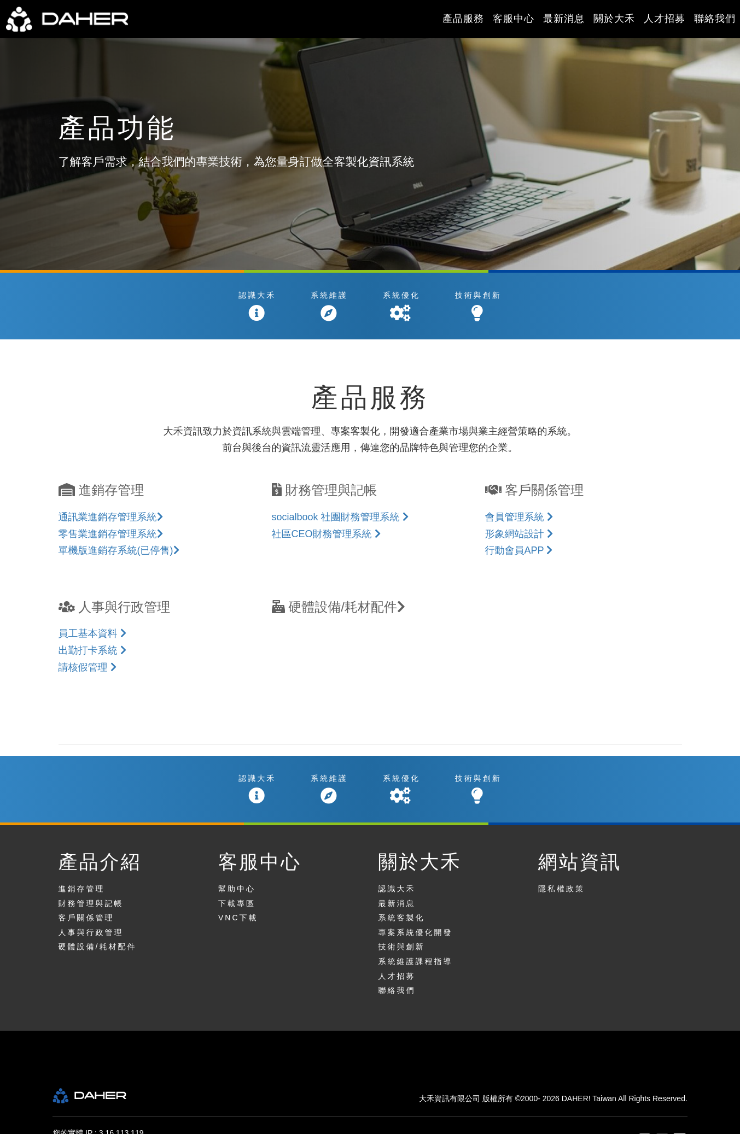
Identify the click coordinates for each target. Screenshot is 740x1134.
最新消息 (564, 19)
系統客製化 (401, 917)
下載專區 (236, 903)
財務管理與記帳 (91, 903)
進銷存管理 (82, 888)
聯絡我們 (715, 19)
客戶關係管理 (86, 917)
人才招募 (664, 19)
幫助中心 (236, 888)
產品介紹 (100, 861)
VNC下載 (238, 917)
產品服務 (463, 19)
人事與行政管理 (91, 932)
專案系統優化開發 (415, 932)
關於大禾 (614, 19)
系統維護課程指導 (415, 961)
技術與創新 (401, 946)
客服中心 (513, 19)
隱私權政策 (561, 888)
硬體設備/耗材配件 (98, 946)
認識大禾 (397, 888)
